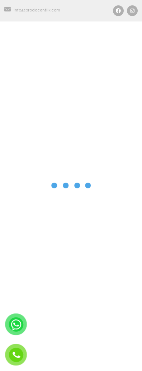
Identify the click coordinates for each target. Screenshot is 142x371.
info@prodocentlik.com (32, 10)
